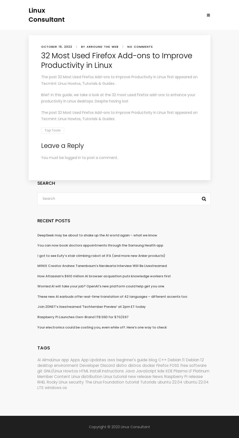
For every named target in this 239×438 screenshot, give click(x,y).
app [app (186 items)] (65, 360)
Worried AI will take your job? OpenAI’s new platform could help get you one (100, 286)
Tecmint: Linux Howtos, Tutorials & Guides (77, 83)
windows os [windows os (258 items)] (56, 387)
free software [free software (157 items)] (193, 365)
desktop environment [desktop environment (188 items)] (57, 365)
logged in (73, 157)
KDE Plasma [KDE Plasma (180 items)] (176, 371)
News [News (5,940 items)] (158, 376)
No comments (140, 47)
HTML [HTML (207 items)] (84, 371)
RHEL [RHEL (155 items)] (41, 382)
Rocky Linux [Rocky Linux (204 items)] (57, 382)
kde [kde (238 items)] (161, 371)
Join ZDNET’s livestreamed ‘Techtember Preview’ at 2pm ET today (91, 306)
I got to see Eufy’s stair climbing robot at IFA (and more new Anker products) (101, 255)
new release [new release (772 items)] (139, 376)
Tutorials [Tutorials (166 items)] (148, 382)
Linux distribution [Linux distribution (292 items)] (86, 376)
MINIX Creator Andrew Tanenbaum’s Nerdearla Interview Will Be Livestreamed (102, 265)
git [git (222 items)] (39, 371)
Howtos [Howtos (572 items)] (70, 371)
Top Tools (53, 130)
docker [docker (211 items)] (148, 365)
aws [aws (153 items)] (111, 360)
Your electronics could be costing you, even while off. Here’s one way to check (102, 327)
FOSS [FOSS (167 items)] (174, 365)
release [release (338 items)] (196, 376)
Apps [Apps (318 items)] (75, 360)
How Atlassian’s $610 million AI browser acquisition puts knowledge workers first (104, 276)
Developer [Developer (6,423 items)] (89, 365)
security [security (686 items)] (76, 382)
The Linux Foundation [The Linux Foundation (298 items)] (104, 382)
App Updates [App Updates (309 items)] (93, 360)
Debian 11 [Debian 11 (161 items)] (176, 360)
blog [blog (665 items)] (153, 360)
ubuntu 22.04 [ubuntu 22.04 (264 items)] (170, 382)
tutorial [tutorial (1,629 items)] (132, 382)
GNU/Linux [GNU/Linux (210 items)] (53, 371)
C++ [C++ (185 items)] (162, 360)
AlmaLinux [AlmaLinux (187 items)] (51, 360)
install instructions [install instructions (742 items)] (107, 371)
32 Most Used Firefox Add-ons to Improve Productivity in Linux (112, 76)
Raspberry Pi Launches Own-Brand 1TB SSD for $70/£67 (83, 317)
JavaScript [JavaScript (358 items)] (146, 371)
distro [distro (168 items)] (121, 365)
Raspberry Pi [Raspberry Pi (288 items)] (175, 376)
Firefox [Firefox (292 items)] (162, 365)
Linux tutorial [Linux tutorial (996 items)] (115, 376)
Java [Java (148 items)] (130, 371)
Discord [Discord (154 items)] (108, 365)
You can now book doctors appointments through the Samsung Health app (100, 245)
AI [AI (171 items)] (39, 360)
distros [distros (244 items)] (134, 365)
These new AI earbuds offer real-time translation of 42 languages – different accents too (112, 296)
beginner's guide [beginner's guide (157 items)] (132, 360)
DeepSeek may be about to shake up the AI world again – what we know (97, 235)
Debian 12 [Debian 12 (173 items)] (195, 360)
